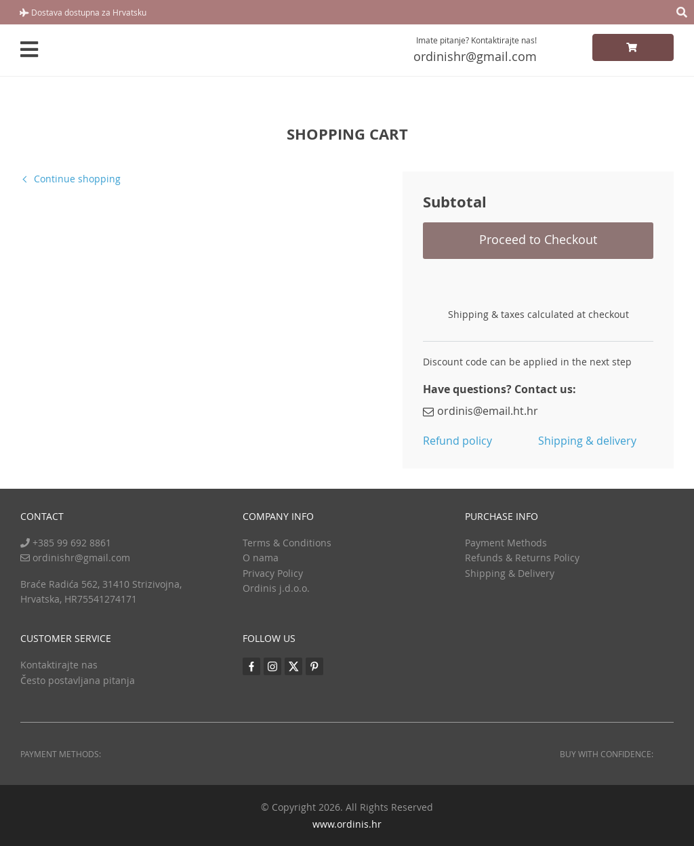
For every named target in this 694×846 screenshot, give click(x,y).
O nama (261, 557)
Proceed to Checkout (538, 239)
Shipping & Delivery (509, 573)
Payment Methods (506, 542)
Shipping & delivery (587, 440)
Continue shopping (77, 178)
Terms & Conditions (287, 542)
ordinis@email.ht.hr (480, 410)
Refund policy (457, 440)
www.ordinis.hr (347, 824)
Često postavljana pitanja (77, 680)
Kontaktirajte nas (59, 664)
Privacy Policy (273, 573)
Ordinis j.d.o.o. (276, 588)
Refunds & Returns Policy (522, 557)
